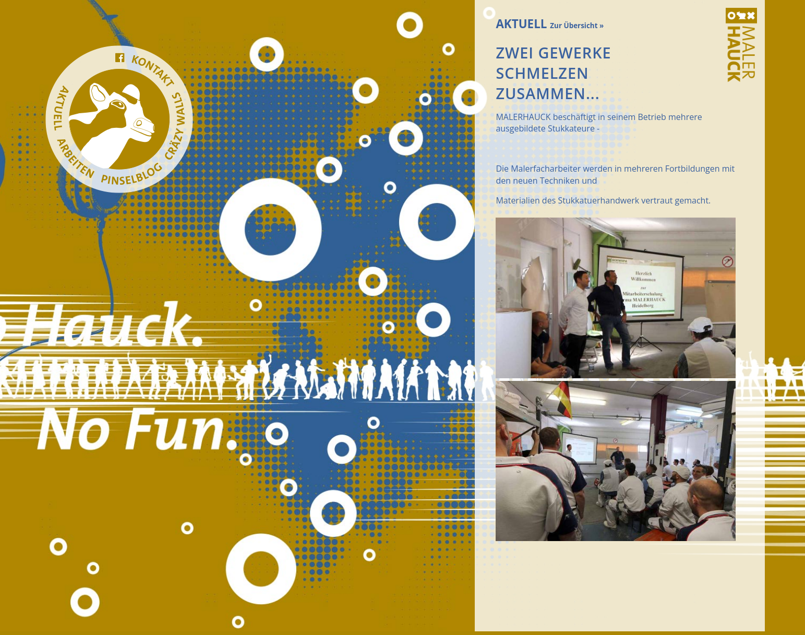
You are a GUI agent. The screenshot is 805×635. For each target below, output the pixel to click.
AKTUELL (550, 24)
